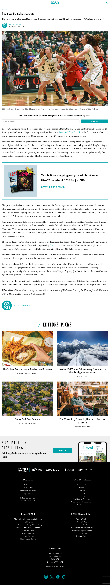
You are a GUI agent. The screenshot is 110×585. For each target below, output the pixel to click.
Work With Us (81, 519)
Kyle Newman (15, 24)
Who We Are (82, 522)
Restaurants (82, 485)
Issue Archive (28, 487)
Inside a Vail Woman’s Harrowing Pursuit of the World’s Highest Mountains (82, 370)
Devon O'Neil (82, 376)
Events (81, 487)
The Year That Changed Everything (28, 524)
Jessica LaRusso (24, 373)
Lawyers (82, 496)
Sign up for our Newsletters (82, 527)
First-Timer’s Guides (28, 539)
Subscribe (28, 485)
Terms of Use (82, 533)
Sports (5, 9)
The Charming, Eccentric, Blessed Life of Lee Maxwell (83, 420)
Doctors (82, 493)
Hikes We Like (28, 536)
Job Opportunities (82, 524)
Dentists (82, 490)
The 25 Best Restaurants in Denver (28, 519)
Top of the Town (28, 522)
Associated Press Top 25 (69, 133)
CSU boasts (55, 246)
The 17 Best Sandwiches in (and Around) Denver (27, 369)
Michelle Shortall (27, 423)
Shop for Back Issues (28, 490)
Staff (35, 373)
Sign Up (94, 121)
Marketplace (82, 504)
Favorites (28, 530)
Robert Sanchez (82, 427)
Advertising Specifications (82, 530)
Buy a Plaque (28, 493)
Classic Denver (28, 533)
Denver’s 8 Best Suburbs (27, 419)
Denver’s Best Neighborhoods (28, 527)
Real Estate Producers (82, 499)
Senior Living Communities (81, 502)
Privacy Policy (81, 536)
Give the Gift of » (53, 187)
